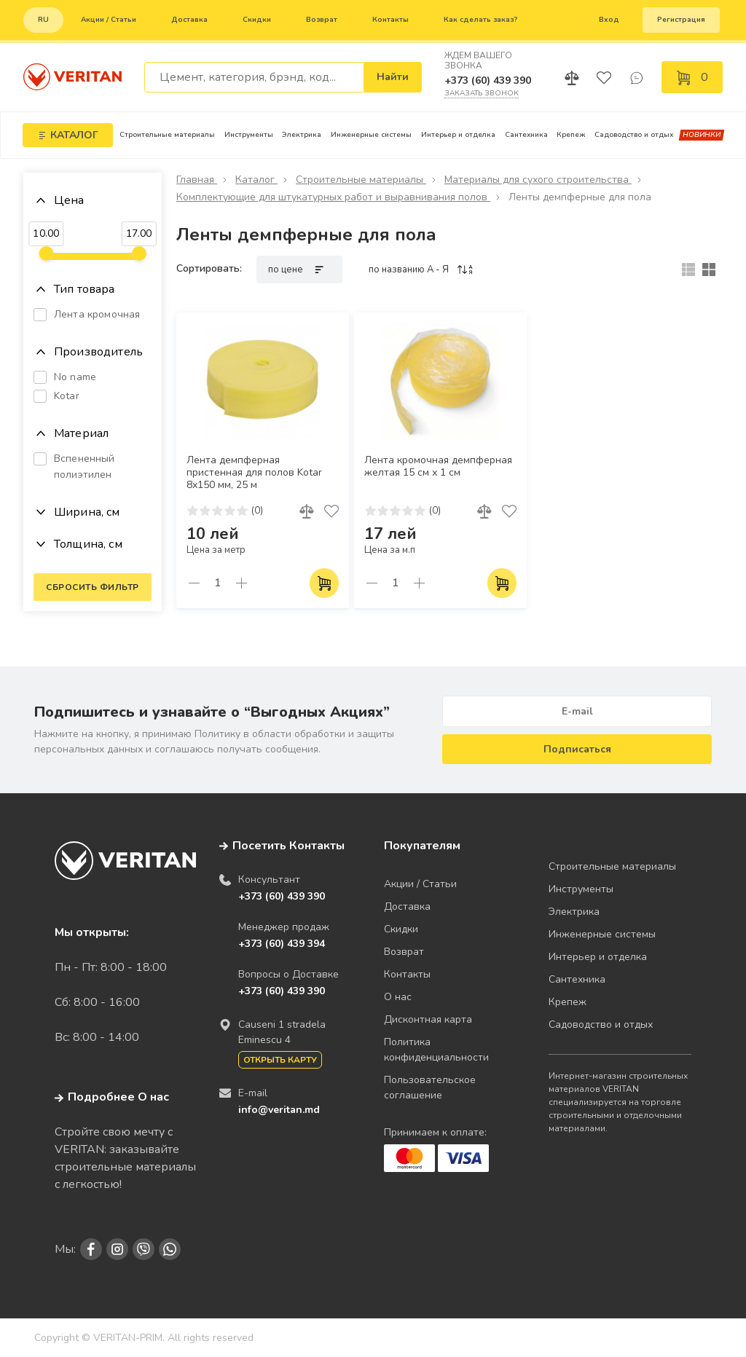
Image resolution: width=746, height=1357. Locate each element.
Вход (609, 20)
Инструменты (248, 135)
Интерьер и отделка (458, 135)
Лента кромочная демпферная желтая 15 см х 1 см (438, 466)
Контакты (390, 20)
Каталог (256, 179)
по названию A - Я (421, 269)
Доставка (189, 20)
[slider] (46, 253)
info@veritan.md (279, 1110)
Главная (196, 179)
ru (43, 20)
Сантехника (526, 135)
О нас (398, 997)
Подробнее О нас (112, 1097)
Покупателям (422, 846)
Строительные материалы (167, 135)
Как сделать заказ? (480, 20)
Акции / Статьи (108, 20)
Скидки (257, 20)
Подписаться (577, 749)
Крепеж (571, 135)
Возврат (321, 20)
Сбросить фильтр (92, 587)
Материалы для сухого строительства (538, 179)
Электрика (301, 135)
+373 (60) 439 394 (281, 944)
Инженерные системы (371, 135)
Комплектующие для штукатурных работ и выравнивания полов (333, 197)
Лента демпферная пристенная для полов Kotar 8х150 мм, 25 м (254, 473)
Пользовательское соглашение (430, 1087)
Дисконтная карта (428, 1019)
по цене (299, 269)
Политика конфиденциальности (436, 1049)
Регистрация (681, 20)
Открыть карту (280, 1060)
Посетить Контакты (288, 846)
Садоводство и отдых (633, 135)
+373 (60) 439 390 (487, 80)
